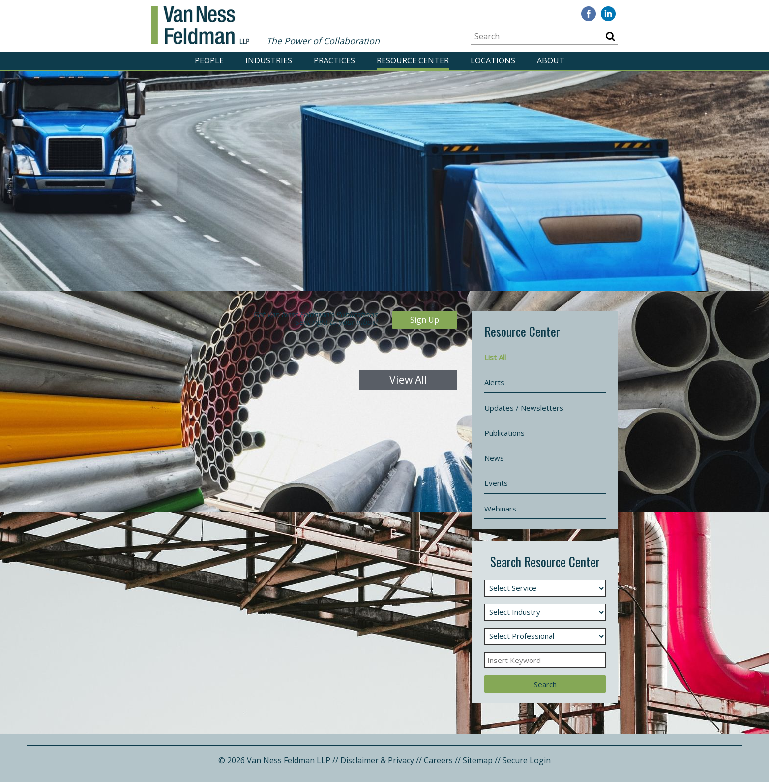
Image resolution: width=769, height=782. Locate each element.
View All (408, 380)
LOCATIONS (493, 60)
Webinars (500, 508)
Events (496, 483)
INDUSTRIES (268, 60)
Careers (438, 760)
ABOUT (550, 60)
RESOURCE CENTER (413, 60)
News (494, 458)
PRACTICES (334, 60)
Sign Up (424, 319)
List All (495, 357)
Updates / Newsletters (523, 408)
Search (545, 684)
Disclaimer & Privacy (377, 760)
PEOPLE (209, 60)
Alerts (494, 382)
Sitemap (478, 760)
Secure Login (527, 760)
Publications (504, 433)
